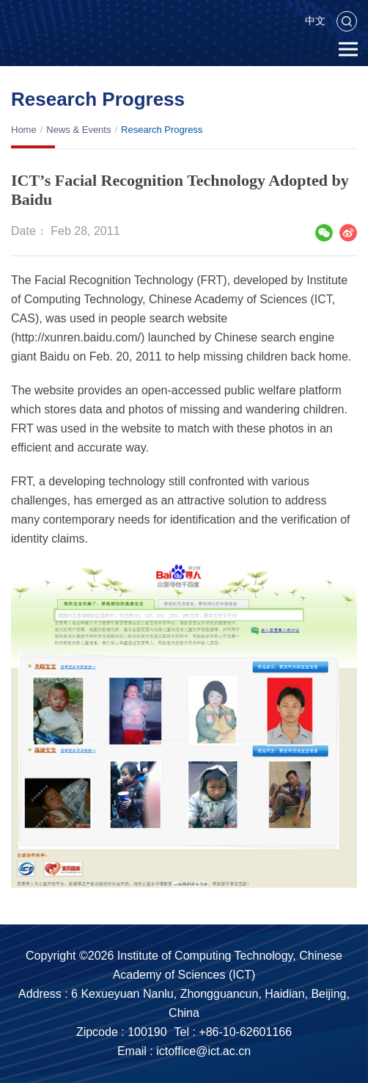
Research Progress (161, 129)
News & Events (78, 129)
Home (24, 129)
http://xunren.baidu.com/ (78, 337)
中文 (315, 20)
